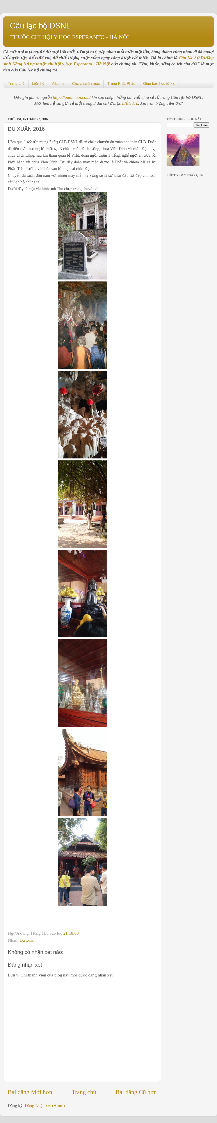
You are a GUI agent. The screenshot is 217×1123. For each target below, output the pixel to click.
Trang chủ (16, 83)
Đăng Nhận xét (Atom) (45, 1105)
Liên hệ (38, 83)
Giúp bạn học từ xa (158, 83)
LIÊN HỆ (130, 103)
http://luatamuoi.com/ (72, 97)
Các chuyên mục (86, 83)
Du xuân (27, 940)
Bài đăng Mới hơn (30, 1092)
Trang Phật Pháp (121, 83)
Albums (58, 83)
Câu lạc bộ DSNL (40, 25)
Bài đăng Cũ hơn (136, 1092)
